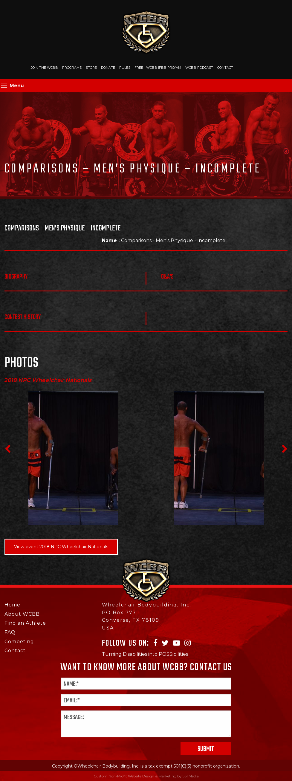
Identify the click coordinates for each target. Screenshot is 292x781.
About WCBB (22, 614)
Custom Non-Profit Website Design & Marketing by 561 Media (146, 776)
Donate (108, 67)
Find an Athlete (25, 623)
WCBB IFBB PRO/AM (163, 67)
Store (91, 67)
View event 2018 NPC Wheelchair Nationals (61, 546)
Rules (124, 67)
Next (285, 448)
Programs (72, 67)
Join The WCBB (44, 67)
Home (12, 605)
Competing (19, 641)
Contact (225, 67)
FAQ (10, 632)
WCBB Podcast (199, 67)
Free (138, 67)
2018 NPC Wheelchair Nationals (48, 380)
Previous (7, 448)
